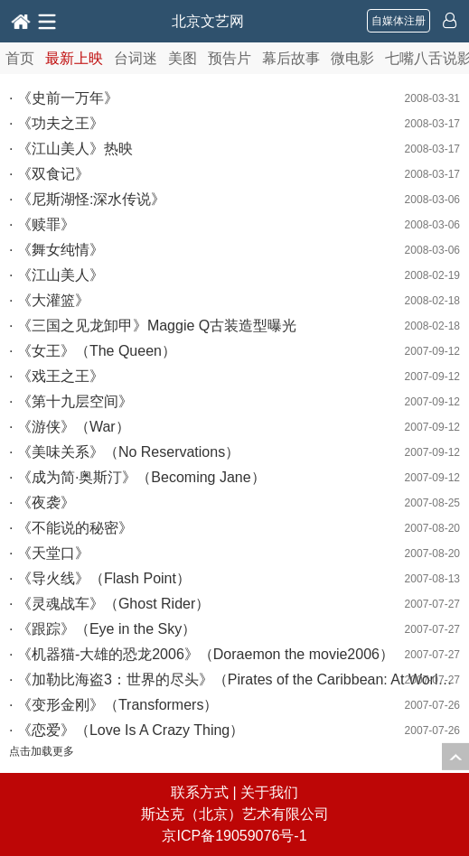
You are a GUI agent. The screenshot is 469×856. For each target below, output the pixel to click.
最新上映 (74, 58)
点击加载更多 (41, 751)
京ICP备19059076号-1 (234, 835)
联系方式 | (205, 792)
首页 (19, 58)
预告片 (229, 58)
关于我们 (269, 792)
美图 (182, 58)
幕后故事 (291, 58)
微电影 (352, 58)
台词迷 (135, 58)
